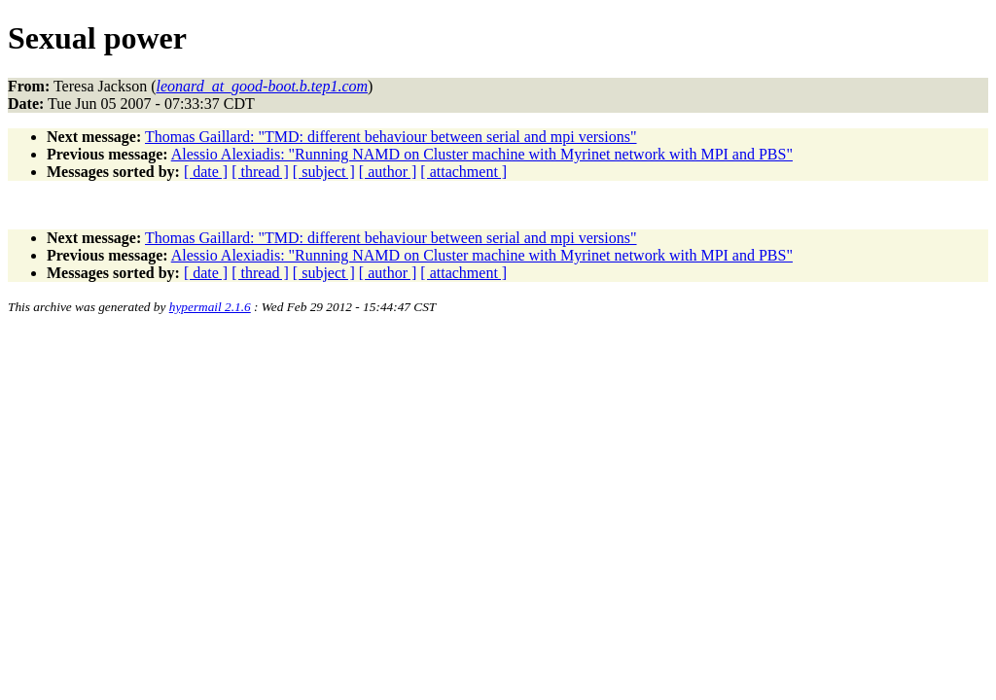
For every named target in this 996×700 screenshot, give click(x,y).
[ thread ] (260, 171)
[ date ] (206, 171)
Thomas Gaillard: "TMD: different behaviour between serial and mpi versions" (391, 136)
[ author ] (388, 171)
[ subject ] (324, 171)
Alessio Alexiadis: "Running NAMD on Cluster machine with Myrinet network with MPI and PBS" (482, 154)
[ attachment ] (463, 171)
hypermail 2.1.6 (210, 306)
